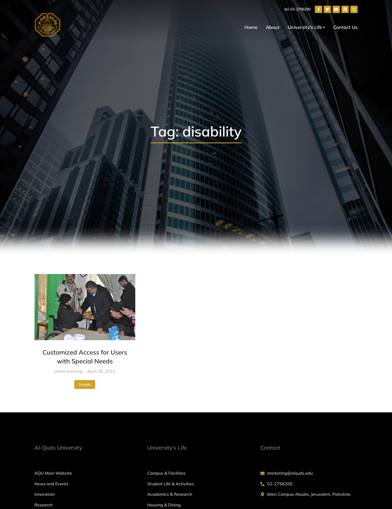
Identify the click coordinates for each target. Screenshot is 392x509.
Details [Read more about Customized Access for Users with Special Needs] (85, 384)
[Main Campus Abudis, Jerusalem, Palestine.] (309, 494)
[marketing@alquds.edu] (309, 473)
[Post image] (84, 307)
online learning (68, 371)
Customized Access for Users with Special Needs (84, 356)
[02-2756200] (309, 484)
